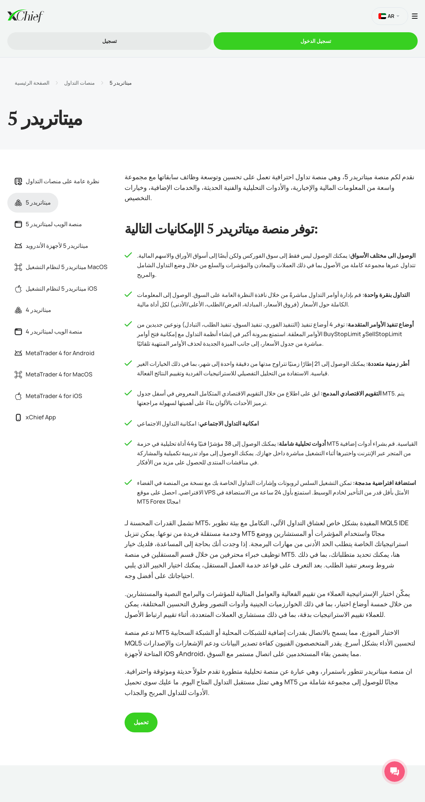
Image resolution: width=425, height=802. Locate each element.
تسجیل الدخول (315, 40)
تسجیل (109, 40)
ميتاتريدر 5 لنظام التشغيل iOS (56, 288)
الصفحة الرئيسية (32, 83)
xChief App (35, 417)
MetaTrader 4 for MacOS (53, 374)
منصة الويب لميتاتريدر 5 (48, 224)
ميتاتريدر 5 (33, 202)
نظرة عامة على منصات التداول (57, 181)
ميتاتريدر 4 (33, 310)
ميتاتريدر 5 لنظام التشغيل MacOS (61, 267)
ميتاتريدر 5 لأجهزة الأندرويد (51, 246)
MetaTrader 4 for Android (55, 353)
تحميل (141, 722)
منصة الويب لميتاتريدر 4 (48, 331)
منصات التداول (79, 83)
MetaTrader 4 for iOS (48, 396)
